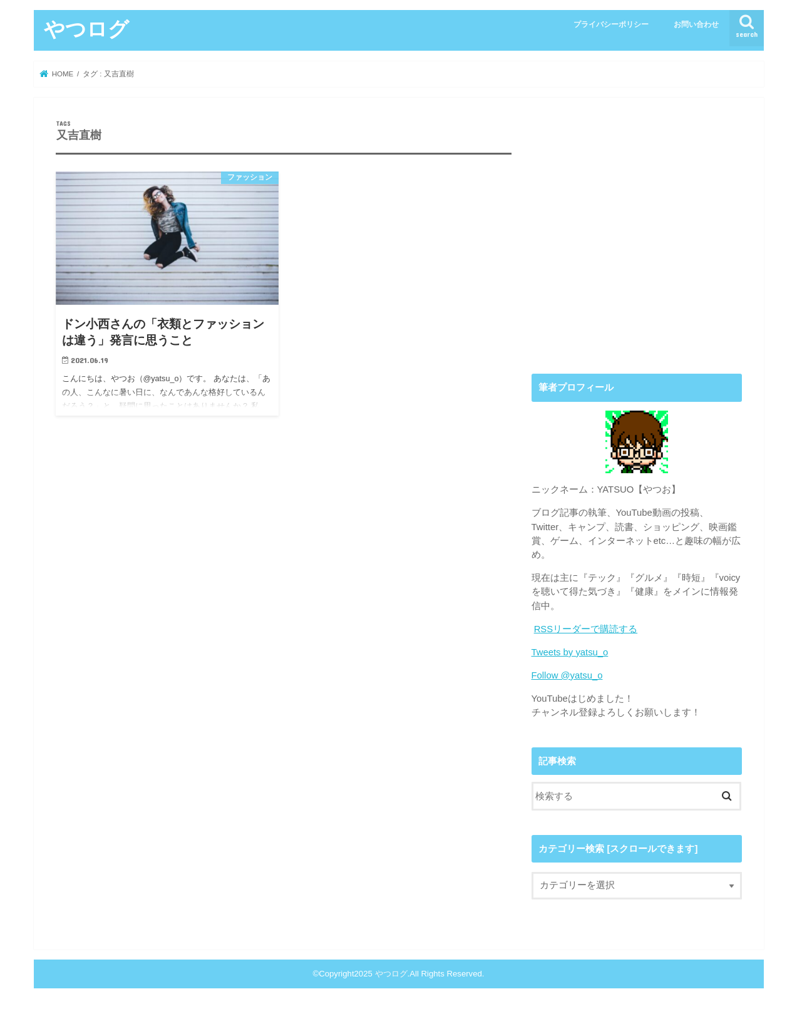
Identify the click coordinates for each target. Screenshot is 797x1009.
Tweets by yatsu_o (570, 652)
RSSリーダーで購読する (586, 629)
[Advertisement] (637, 244)
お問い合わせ (696, 24)
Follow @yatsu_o (567, 675)
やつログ (86, 28)
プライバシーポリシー (611, 24)
